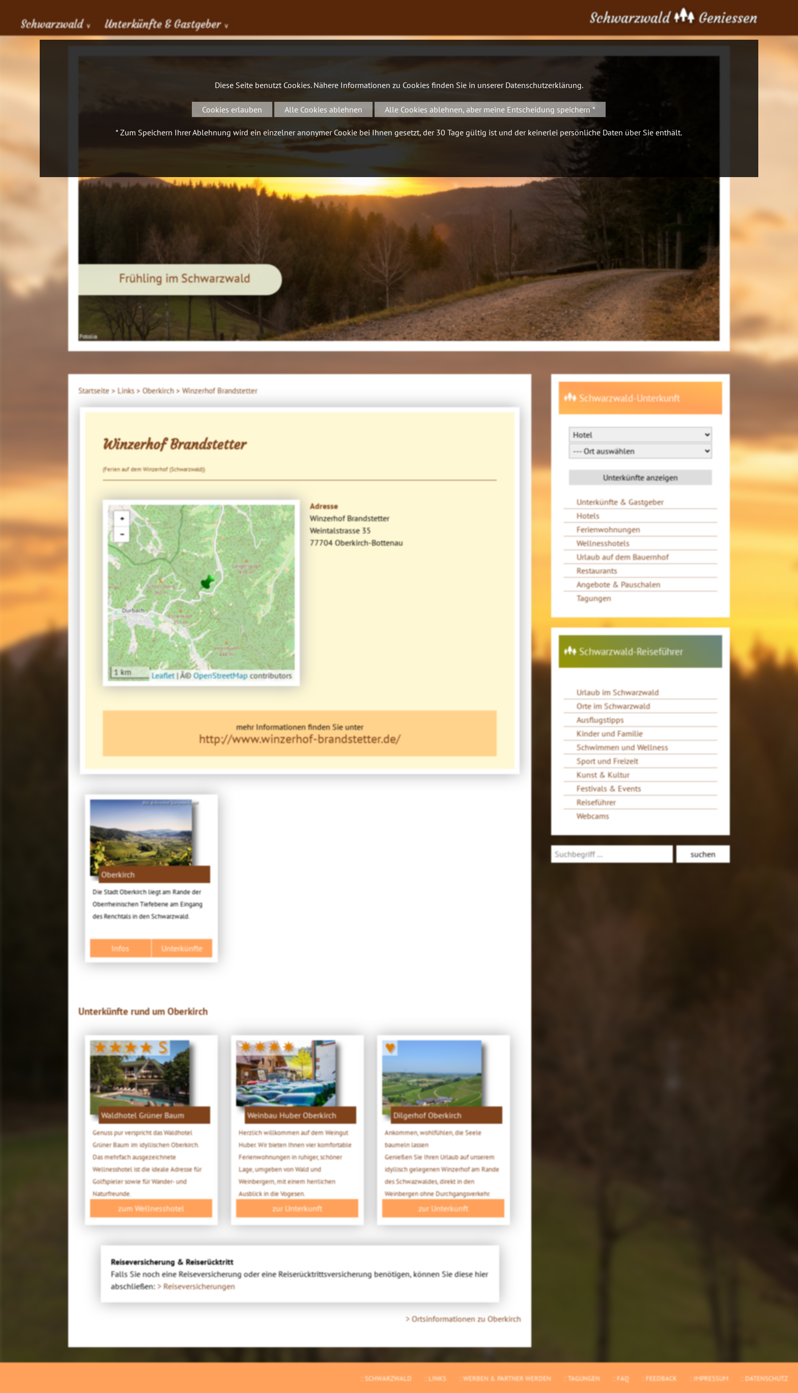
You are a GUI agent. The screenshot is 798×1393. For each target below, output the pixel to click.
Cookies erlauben (232, 109)
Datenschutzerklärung (543, 85)
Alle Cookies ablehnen (323, 109)
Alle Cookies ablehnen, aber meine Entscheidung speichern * (490, 109)
